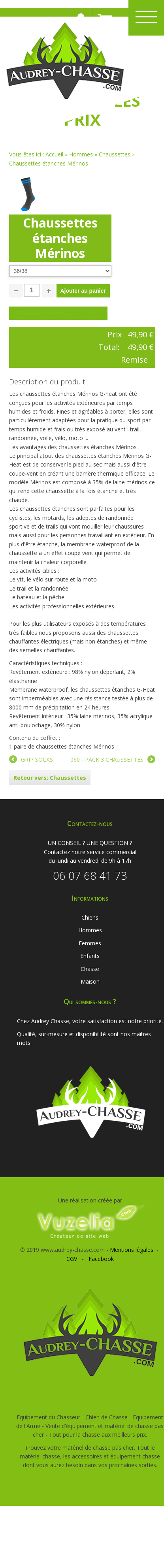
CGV (71, 1259)
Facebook (101, 1259)
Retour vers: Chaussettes (49, 777)
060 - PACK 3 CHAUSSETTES (106, 759)
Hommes (81, 154)
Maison (90, 981)
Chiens (89, 917)
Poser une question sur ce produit (58, 313)
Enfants (90, 956)
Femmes (90, 943)
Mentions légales (131, 1249)
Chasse (90, 969)
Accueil (54, 154)
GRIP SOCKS (37, 759)
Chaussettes (114, 154)
